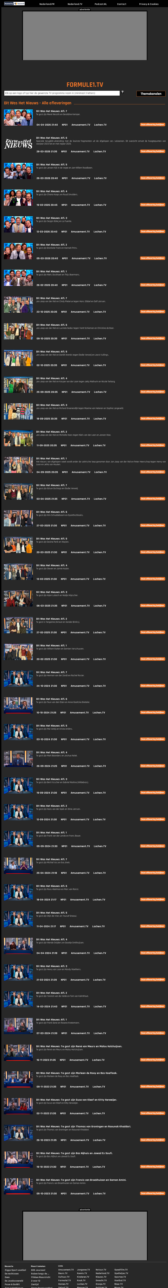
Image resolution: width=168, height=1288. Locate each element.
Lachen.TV (100, 125)
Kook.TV (81, 1280)
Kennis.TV (82, 1273)
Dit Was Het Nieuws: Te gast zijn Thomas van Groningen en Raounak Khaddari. (83, 1126)
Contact (121, 4)
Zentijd (35, 1284)
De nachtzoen (12, 1273)
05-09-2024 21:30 (47, 846)
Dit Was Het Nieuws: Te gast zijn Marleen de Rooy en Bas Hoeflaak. (76, 1073)
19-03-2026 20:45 (47, 205)
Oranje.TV (100, 1284)
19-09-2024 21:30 (47, 793)
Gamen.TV (63, 1284)
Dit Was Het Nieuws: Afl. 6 (51, 138)
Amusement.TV (81, 125)
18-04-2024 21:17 (46, 899)
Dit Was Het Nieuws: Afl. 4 (51, 191)
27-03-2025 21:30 (47, 525)
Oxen (7, 1277)
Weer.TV (118, 1284)
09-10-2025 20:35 (47, 338)
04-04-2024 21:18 (47, 953)
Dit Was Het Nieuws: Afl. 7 (51, 111)
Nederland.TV (75, 4)
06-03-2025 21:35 (47, 606)
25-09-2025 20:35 (47, 392)
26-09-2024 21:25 (47, 766)
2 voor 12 (35, 1280)
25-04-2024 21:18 (47, 873)
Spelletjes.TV (121, 1273)
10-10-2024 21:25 (46, 712)
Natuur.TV (101, 1269)
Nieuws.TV (101, 1276)
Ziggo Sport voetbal (15, 1270)
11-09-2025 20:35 (47, 445)
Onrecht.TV (101, 1280)
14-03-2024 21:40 (47, 1006)
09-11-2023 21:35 (46, 1087)
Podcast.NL (101, 4)
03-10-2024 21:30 (47, 739)
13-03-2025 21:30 (47, 579)
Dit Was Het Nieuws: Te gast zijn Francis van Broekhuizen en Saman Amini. (81, 1180)
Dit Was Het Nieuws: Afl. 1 (51, 271)
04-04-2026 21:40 (47, 125)
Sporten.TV (120, 1276)
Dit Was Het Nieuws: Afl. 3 (51, 218)
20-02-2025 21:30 (47, 659)
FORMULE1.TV (84, 84)
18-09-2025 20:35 (47, 419)
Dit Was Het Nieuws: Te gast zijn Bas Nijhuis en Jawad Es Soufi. (74, 1153)
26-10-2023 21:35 (47, 1140)
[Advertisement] (77, 35)
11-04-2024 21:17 (46, 926)
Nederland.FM (46, 4)
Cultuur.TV (63, 1276)
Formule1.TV (64, 1280)
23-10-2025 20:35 (47, 312)
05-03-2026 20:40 (47, 258)
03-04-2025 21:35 (47, 499)
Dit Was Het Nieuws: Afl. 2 (51, 245)
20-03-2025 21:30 (47, 552)
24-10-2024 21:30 (47, 686)
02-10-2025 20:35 (47, 365)
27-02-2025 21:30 (47, 632)
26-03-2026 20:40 (47, 178)
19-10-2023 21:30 (46, 1167)
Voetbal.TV (120, 1280)
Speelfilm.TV (121, 1269)
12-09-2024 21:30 (47, 819)
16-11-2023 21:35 (46, 1060)
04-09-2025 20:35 (47, 472)
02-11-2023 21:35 (46, 1113)
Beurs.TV (62, 1273)
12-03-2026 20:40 (47, 232)
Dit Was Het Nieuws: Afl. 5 (51, 164)
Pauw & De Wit (12, 1284)
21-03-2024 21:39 (47, 980)
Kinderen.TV (83, 1276)
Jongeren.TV (83, 1269)
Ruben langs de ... (40, 1273)
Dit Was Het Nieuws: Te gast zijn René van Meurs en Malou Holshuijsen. (79, 1046)
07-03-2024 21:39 (47, 1033)
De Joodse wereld (14, 1280)
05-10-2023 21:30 (47, 1193)
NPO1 (65, 125)
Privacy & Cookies (148, 4)
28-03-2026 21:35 (47, 151)
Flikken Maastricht (40, 1277)
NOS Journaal (38, 1270)
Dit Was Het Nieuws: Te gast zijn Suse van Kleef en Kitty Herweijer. (76, 1100)
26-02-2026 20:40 (47, 285)
